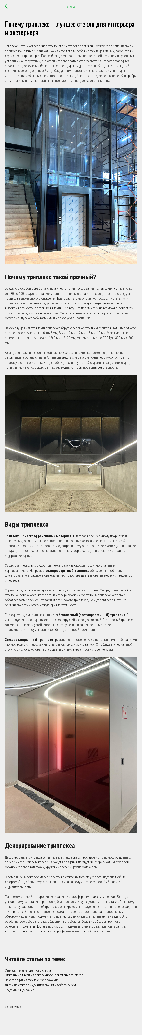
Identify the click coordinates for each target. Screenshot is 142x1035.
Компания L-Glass (34, 929)
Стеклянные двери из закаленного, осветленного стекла (44, 978)
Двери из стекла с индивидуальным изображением (40, 988)
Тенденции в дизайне (19, 993)
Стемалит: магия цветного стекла (28, 973)
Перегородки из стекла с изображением (33, 983)
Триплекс (11, 49)
